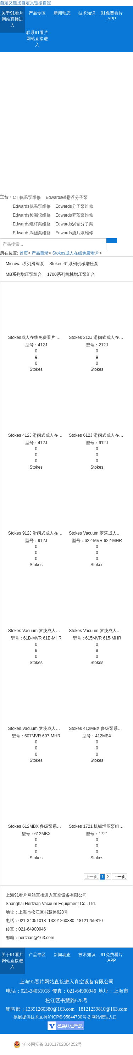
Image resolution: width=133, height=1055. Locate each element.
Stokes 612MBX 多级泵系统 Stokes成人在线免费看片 (36, 826)
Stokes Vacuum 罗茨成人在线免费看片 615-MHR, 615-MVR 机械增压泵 (97, 630)
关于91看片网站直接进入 (12, 19)
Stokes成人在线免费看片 (75, 253)
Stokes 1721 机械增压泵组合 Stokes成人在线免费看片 (97, 826)
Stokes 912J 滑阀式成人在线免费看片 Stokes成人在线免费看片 (36, 533)
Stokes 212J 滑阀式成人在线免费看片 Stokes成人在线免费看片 (97, 337)
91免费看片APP (111, 16)
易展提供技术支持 (30, 1017)
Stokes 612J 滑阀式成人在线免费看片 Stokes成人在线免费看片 (97, 435)
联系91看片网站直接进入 (37, 38)
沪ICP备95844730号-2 (69, 1017)
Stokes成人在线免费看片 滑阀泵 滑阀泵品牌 (36, 337)
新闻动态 (62, 13)
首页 (24, 253)
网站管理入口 (104, 1017)
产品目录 (40, 253)
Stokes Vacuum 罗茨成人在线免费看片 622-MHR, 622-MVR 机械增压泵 (97, 533)
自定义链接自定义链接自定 (25, 2)
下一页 (119, 876)
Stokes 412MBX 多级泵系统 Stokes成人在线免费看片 (97, 728)
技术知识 (86, 13)
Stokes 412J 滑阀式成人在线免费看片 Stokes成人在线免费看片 (36, 435)
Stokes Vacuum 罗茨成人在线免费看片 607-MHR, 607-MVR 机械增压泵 (36, 728)
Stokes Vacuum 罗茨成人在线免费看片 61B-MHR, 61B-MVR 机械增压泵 (36, 630)
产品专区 (37, 13)
